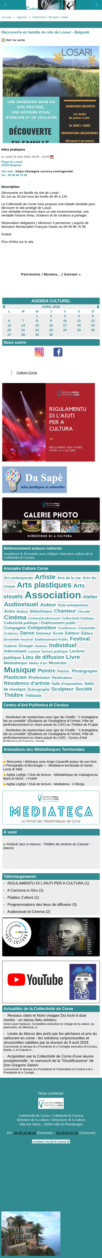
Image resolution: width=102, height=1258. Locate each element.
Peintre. (63, 671)
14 (23, 325)
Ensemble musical (18, 639)
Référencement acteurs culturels (33, 548)
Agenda (22, 17)
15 (37, 325)
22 (37, 330)
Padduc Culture (20, 897)
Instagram (41, 359)
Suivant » (72, 274)
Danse (27, 632)
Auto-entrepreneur (73, 605)
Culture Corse (27, 372)
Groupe (26, 646)
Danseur (43, 633)
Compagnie (15, 628)
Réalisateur (62, 677)
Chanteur (65, 611)
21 (23, 330)
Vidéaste (33, 695)
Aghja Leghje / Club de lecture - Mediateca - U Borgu (45, 785)
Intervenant (15, 651)
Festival (80, 639)
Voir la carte (13, 40)
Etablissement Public (51, 639)
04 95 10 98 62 (25, 1133)
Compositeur (42, 627)
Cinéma (15, 617)
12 (93, 320)
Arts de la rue (69, 578)
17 (65, 325)
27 (9, 334)
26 (93, 330)
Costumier (87, 628)
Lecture (34, 651)
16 (51, 325)
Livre (73, 657)
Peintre (47, 671)
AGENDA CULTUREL (51, 301)
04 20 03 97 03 (67, 1133)
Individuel (62, 645)
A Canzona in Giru (22, 890)
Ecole (58, 633)
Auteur (48, 604)
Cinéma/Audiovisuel (44, 618)
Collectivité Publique (78, 618)
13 (9, 325)
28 (23, 334)
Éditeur (87, 633)
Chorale (84, 611)
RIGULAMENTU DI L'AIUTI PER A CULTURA (45, 883)
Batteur (22, 611)
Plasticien (15, 677)
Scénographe (39, 689)
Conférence (67, 628)
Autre (9, 611)
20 (9, 330)
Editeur (72, 633)
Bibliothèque (41, 611)
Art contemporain (18, 578)
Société (84, 689)
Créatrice (11, 633)
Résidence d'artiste (27, 683)
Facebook (60, 359)
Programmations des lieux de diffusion (39, 904)
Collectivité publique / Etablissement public (40, 623)
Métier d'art (38, 663)
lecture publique (55, 651)
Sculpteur (63, 689)
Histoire (41, 646)
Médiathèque (15, 663)
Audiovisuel (21, 604)
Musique (20, 669)
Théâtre (13, 695)
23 (51, 330)
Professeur (39, 677)
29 (37, 334)
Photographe (85, 671)
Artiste (45, 576)
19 (93, 325)
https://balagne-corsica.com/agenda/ (44, 171)
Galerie (10, 646)
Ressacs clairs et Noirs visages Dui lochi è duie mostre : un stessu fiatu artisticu (45, 1017)
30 (51, 334)
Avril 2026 (51, 307)
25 (79, 330)
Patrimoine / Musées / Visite (50, 17)
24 (65, 330)
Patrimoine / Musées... (41, 274)
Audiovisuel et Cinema (26, 912)
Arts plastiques (44, 585)
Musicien (58, 662)
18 (79, 325)
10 (65, 320)
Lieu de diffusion (43, 657)
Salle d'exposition (67, 684)
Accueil (6, 17)
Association (53, 595)
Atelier (90, 596)
